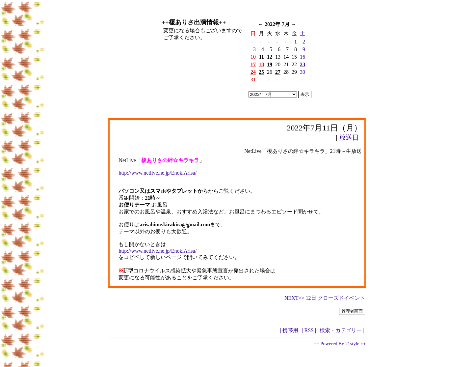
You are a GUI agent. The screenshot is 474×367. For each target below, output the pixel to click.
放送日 (349, 137)
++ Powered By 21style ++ (340, 343)
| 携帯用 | (290, 330)
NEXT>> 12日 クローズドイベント (324, 298)
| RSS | (309, 330)
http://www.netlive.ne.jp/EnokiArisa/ (157, 173)
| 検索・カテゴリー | (340, 330)
